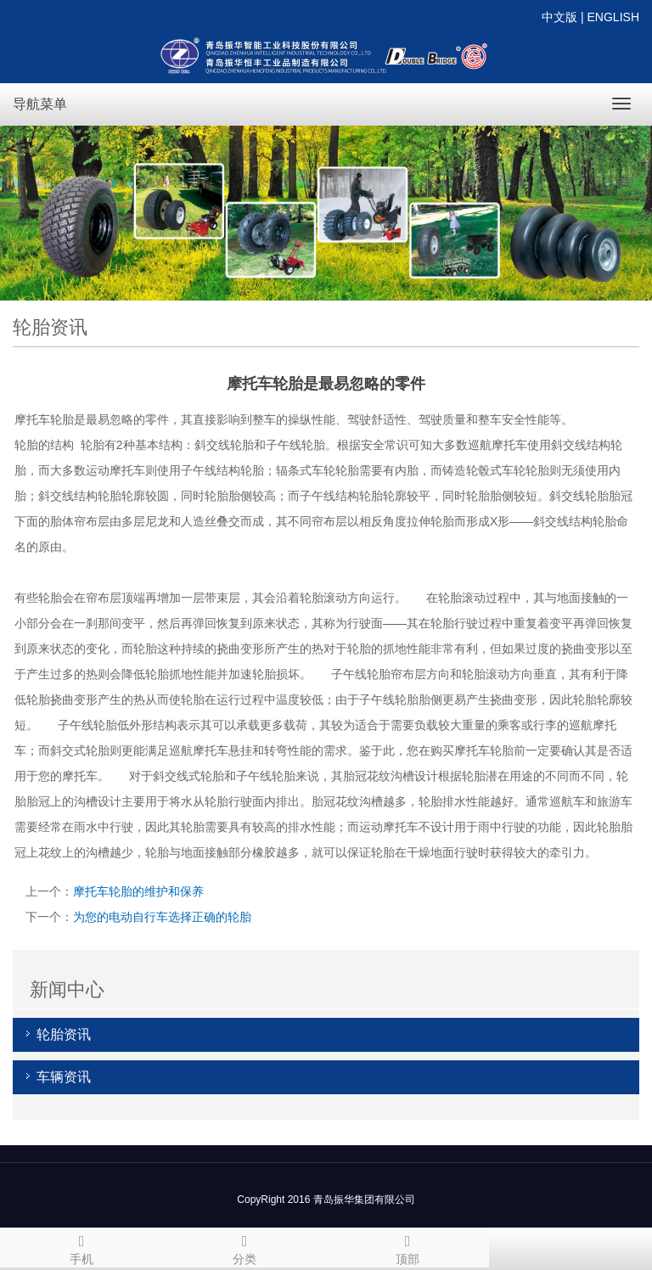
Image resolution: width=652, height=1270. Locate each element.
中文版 (559, 17)
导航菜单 (40, 104)
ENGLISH (613, 17)
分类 (244, 1247)
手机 (81, 1247)
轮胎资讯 (64, 1034)
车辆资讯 (64, 1077)
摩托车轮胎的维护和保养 (138, 891)
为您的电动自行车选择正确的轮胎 (162, 917)
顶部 (407, 1247)
